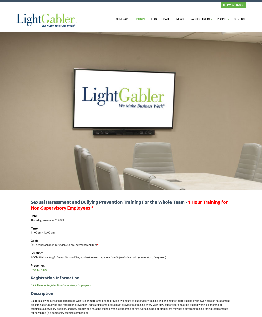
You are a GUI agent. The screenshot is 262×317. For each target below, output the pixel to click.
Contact (239, 19)
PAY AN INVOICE (233, 5)
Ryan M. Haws (39, 269)
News (180, 19)
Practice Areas (200, 19)
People (223, 19)
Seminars (122, 19)
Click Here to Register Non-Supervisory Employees (61, 285)
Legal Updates (161, 19)
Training (140, 19)
